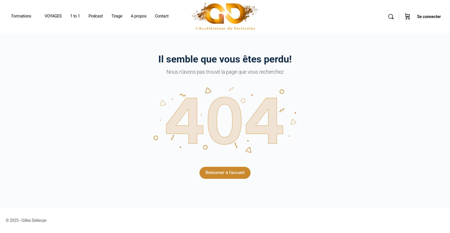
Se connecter (429, 16)
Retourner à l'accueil (224, 172)
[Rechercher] (391, 16)
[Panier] (407, 16)
